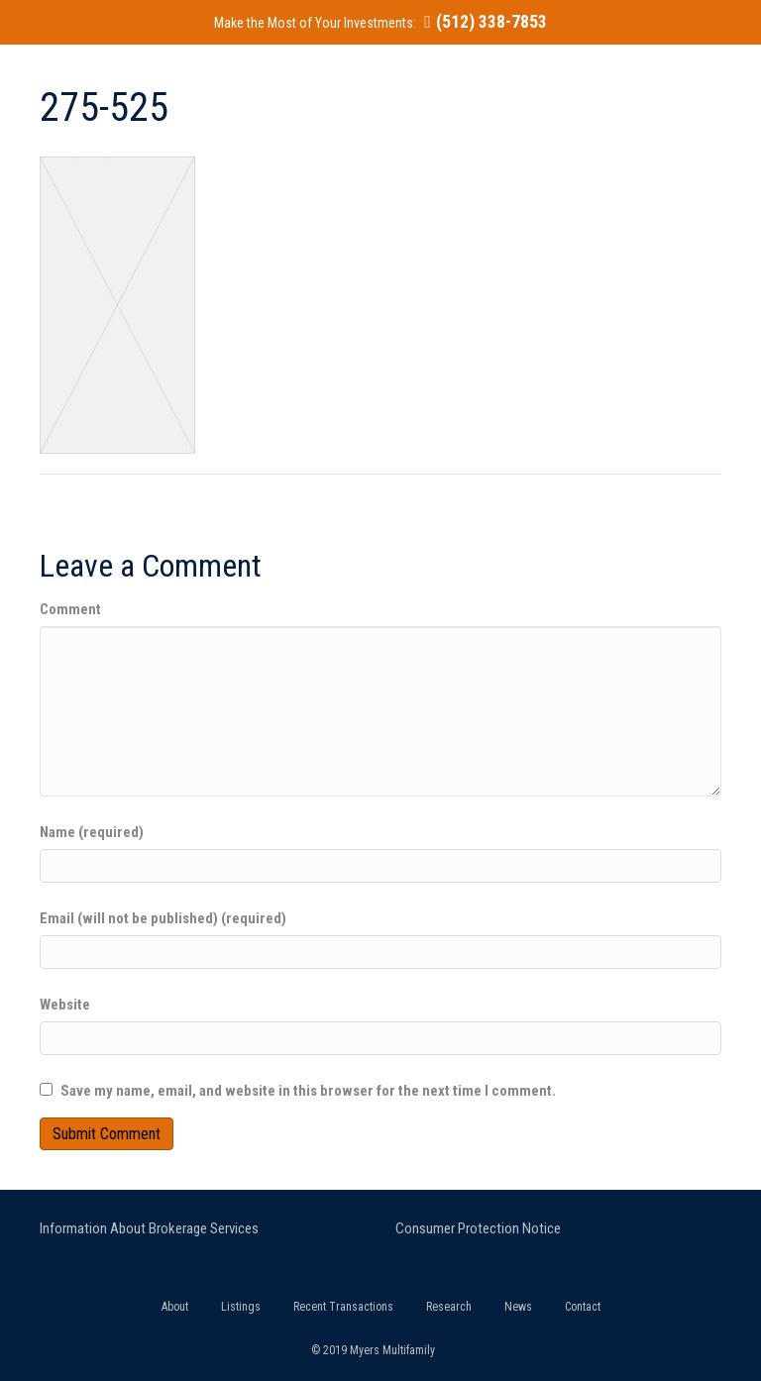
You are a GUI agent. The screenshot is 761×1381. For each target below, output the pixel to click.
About (175, 1307)
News (518, 1307)
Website (65, 1004)
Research (449, 1307)
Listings (241, 1307)
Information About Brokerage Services (149, 1228)
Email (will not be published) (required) (163, 918)
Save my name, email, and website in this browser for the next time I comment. (308, 1091)
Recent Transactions (343, 1307)
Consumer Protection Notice (478, 1228)
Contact (582, 1307)
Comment (70, 609)
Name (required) (92, 832)
